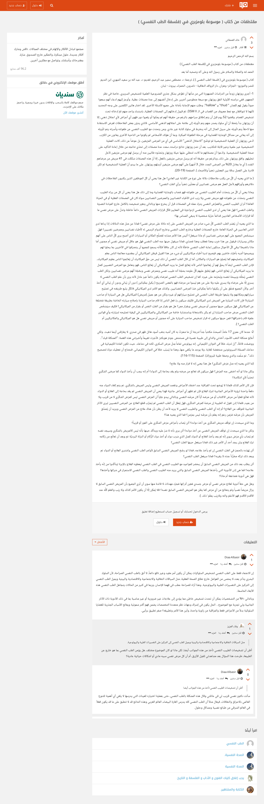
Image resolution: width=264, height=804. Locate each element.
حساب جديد (184, 522)
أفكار (242, 48)
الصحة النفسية (234, 767)
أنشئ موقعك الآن (73, 112)
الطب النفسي (235, 744)
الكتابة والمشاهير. (232, 790)
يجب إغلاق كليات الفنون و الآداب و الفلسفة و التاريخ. (210, 778)
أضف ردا (225, 564)
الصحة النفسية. (234, 755)
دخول (161, 522)
